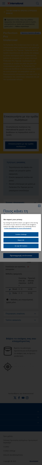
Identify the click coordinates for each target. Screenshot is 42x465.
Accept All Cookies (21, 246)
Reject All (21, 240)
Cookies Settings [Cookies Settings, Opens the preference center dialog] (21, 234)
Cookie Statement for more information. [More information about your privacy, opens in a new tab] (18, 228)
